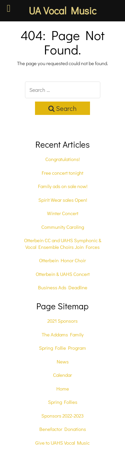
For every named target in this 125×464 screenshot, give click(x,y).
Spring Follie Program (62, 347)
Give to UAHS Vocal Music (62, 442)
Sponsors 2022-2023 (62, 415)
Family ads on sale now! (62, 186)
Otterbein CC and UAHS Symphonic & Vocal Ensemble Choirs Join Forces (62, 243)
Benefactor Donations (62, 429)
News (63, 361)
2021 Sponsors (62, 320)
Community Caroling (62, 226)
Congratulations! (62, 159)
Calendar (62, 374)
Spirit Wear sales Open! (62, 199)
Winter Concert (62, 213)
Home (62, 388)
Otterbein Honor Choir (62, 260)
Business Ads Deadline (62, 287)
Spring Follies (62, 402)
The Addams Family (63, 334)
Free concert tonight (62, 172)
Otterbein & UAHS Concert (63, 274)
